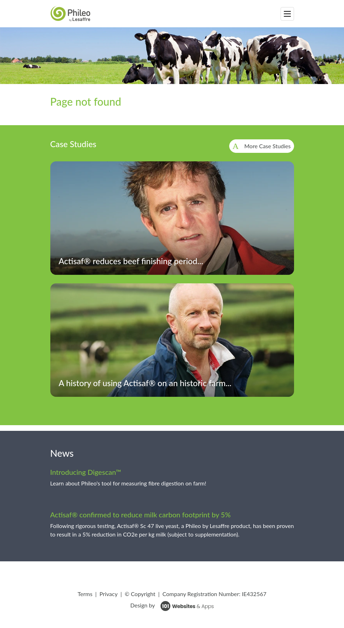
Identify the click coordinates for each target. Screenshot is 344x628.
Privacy (109, 593)
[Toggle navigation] (287, 14)
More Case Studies (267, 146)
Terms (85, 593)
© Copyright (140, 593)
